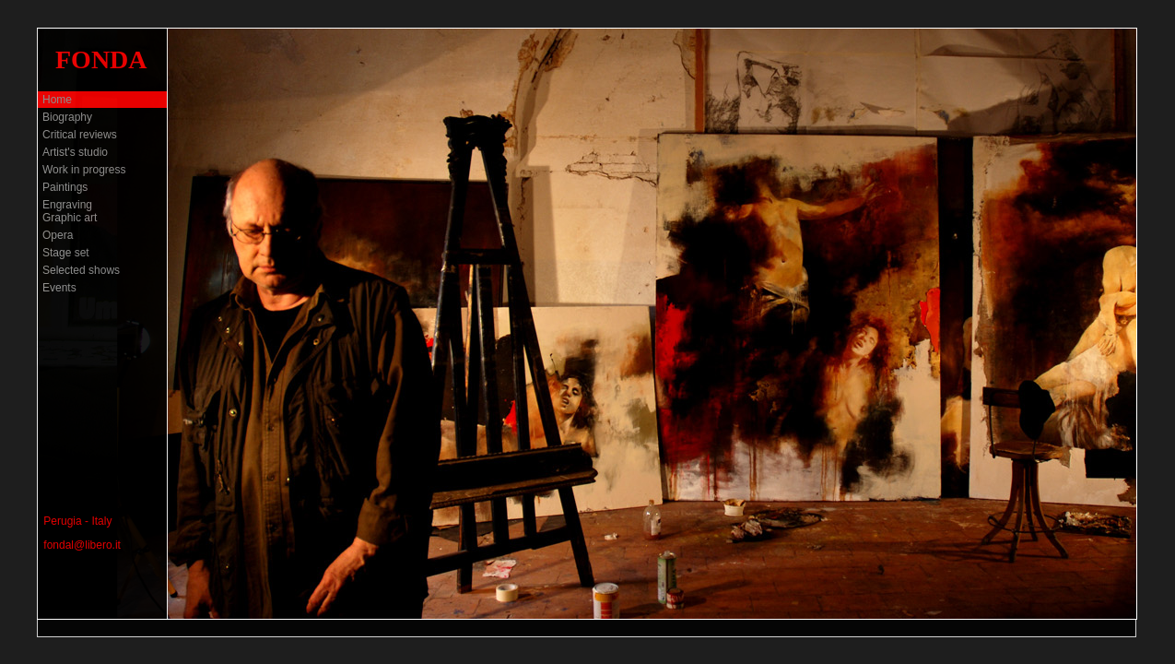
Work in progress (83, 169)
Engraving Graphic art (69, 211)
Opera (57, 235)
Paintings (65, 187)
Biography (67, 117)
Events (59, 287)
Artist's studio (75, 152)
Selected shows (81, 270)
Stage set (65, 252)
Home (57, 99)
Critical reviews (79, 134)
